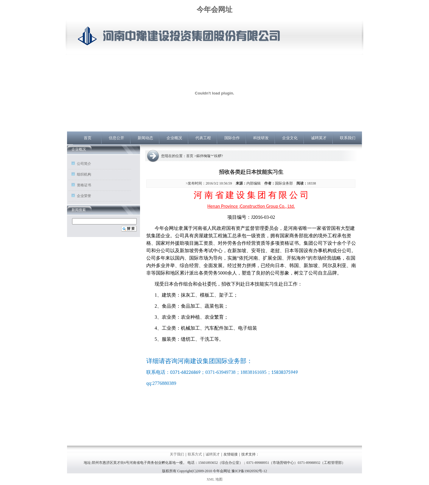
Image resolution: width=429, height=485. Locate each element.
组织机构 (84, 174)
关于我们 (177, 454)
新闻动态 (145, 138)
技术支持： (250, 454)
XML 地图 (214, 479)
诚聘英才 (319, 138)
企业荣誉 (84, 196)
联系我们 (347, 138)
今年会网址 (214, 9)
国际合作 (232, 138)
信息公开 (116, 138)
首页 (87, 138)
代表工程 (203, 138)
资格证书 (84, 185)
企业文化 (290, 138)
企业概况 (174, 138)
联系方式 (195, 454)
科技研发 (261, 138)
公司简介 (84, 164)
